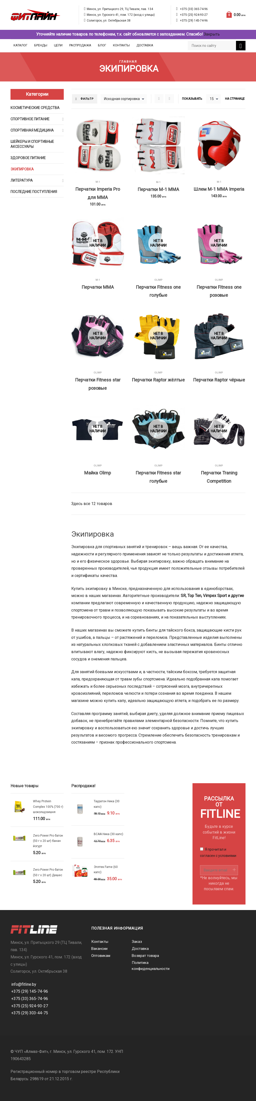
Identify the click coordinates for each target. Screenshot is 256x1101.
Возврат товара (145, 955)
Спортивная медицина (32, 130)
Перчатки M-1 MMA (158, 189)
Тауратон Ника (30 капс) (107, 803)
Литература (21, 180)
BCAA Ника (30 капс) (108, 834)
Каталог (21, 45)
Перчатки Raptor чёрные (219, 379)
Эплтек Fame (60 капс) (106, 869)
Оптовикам (100, 955)
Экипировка (22, 169)
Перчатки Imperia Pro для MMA (97, 193)
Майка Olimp (97, 472)
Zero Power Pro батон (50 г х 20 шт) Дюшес (48, 872)
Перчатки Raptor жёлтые (158, 379)
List (169, 98)
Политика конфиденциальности (148, 965)
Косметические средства (35, 108)
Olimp (158, 279)
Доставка (144, 45)
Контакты (121, 45)
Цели (58, 45)
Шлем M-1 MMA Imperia (219, 189)
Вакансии (99, 948)
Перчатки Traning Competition (219, 477)
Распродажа (80, 45)
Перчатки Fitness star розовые (97, 384)
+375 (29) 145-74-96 (194, 20)
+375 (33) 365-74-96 (194, 9)
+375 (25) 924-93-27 (194, 15)
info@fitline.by (23, 984)
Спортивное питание (30, 119)
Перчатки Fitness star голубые (158, 477)
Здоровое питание (28, 158)
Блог (102, 45)
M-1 (98, 181)
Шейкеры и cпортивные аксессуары (32, 144)
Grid (159, 98)
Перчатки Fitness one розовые (219, 291)
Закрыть (212, 34)
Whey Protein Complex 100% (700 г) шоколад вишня (48, 806)
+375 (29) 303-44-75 (29, 1013)
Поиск (241, 46)
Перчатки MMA (98, 287)
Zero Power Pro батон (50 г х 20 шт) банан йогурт (48, 841)
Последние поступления (33, 192)
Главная (128, 61)
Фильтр (87, 99)
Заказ (137, 941)
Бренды (40, 45)
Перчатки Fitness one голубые (158, 291)
